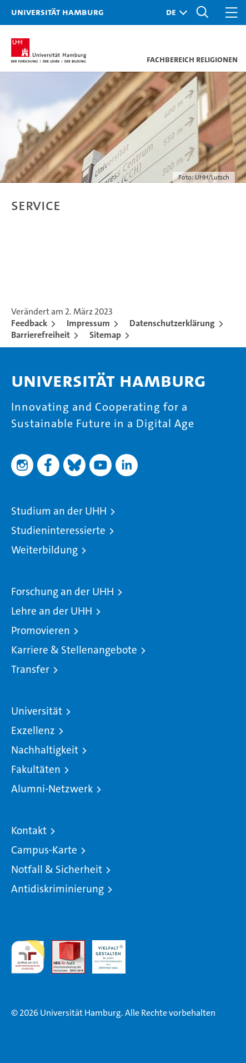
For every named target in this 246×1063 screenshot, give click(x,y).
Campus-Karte (44, 850)
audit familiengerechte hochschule (27, 957)
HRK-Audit (102, 952)
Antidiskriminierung (57, 889)
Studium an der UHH (59, 511)
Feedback (29, 323)
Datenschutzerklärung (172, 323)
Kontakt (29, 830)
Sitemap (105, 335)
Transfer (30, 669)
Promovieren (40, 630)
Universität (36, 711)
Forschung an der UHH (62, 591)
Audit (62, 946)
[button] (174, 12)
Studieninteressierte (58, 530)
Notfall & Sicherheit (56, 869)
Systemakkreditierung (149, 946)
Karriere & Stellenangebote (74, 650)
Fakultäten (36, 769)
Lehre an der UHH (51, 611)
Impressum (88, 323)
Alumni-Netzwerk (52, 789)
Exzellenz (33, 730)
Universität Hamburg (57, 12)
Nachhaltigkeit (44, 750)
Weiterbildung (44, 550)
